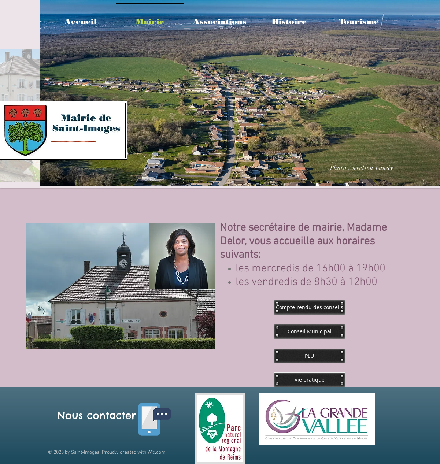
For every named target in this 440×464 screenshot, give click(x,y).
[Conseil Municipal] (309, 331)
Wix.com (157, 452)
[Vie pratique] (309, 379)
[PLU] (309, 356)
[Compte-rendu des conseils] (309, 307)
